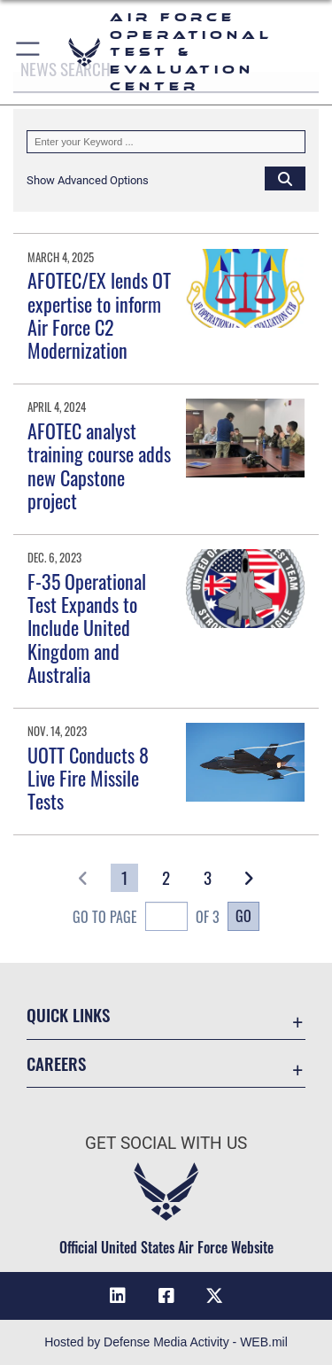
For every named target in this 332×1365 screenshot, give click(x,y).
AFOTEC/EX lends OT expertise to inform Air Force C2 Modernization (99, 315)
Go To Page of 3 (146, 918)
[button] (29, 52)
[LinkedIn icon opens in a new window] (117, 1296)
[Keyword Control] (166, 141)
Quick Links (68, 1015)
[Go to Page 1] (124, 878)
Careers (56, 1063)
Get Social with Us (166, 1143)
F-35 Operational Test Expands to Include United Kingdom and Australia (86, 628)
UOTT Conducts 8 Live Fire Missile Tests (88, 778)
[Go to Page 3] (207, 878)
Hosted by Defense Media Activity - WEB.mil (166, 1342)
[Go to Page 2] (166, 878)
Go (243, 916)
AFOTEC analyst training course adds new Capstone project (99, 465)
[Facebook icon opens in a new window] (166, 1296)
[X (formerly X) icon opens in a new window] (214, 1296)
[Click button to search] (285, 178)
